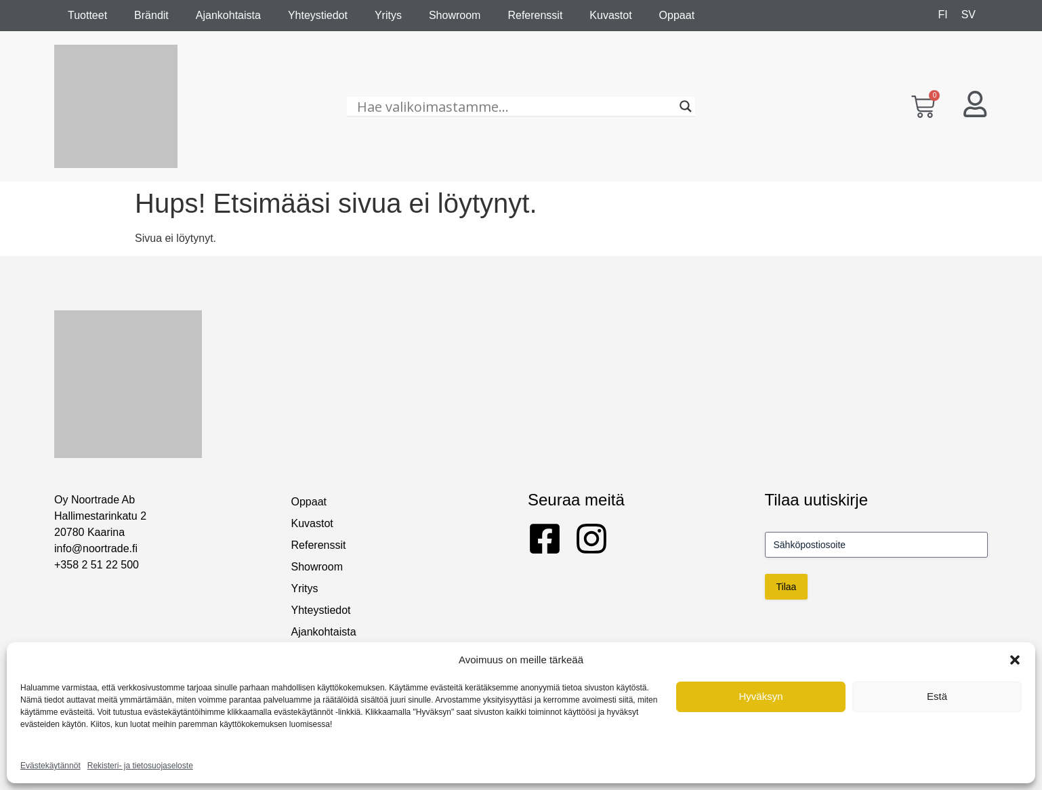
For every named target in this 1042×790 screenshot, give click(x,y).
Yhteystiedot (318, 15)
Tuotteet (87, 15)
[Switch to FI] (942, 14)
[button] (1015, 660)
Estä (937, 696)
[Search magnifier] (685, 106)
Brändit (151, 15)
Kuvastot (610, 15)
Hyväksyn (760, 696)
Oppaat (676, 15)
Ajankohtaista (228, 15)
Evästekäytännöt (50, 765)
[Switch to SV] (968, 14)
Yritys (388, 15)
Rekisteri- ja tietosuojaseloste (140, 765)
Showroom (454, 15)
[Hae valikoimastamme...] (515, 106)
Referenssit (534, 15)
